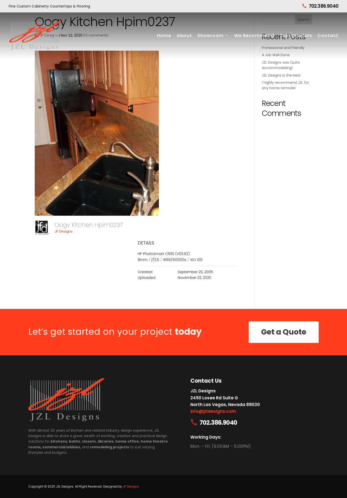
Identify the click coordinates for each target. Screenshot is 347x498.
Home (164, 35)
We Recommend (254, 35)
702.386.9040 (323, 6)
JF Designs (63, 231)
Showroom (210, 35)
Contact (327, 35)
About (184, 35)
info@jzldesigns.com (213, 411)
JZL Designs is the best (281, 75)
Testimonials (296, 35)
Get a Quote (283, 332)
